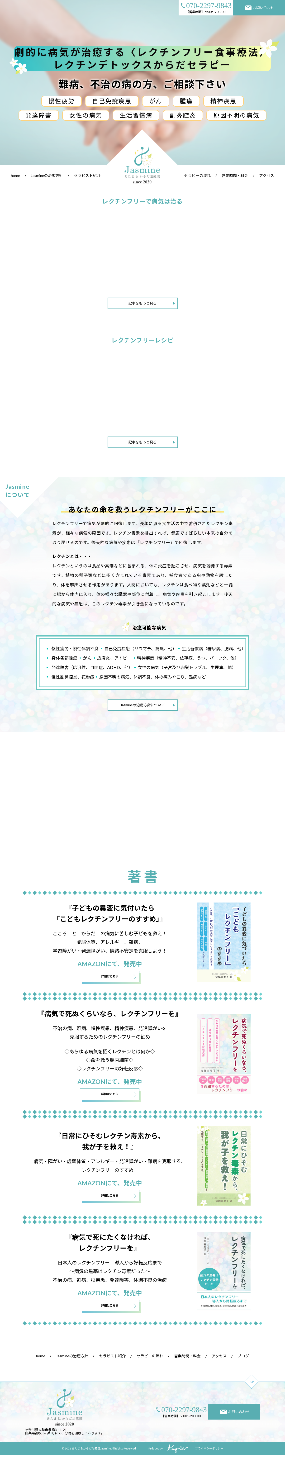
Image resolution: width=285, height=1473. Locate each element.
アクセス (266, 175)
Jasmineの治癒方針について (142, 705)
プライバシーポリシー (209, 1466)
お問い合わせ (259, 7)
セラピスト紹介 (87, 175)
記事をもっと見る (142, 303)
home (15, 175)
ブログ (243, 1373)
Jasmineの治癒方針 (47, 175)
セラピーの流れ (197, 175)
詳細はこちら (110, 991)
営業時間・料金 (235, 175)
